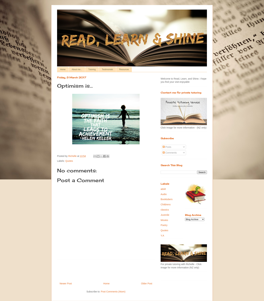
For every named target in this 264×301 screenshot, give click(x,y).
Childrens (166, 204)
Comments (170, 152)
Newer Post (66, 283)
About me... (77, 69)
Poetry (164, 225)
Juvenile (165, 215)
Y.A (162, 235)
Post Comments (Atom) (113, 291)
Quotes (69, 161)
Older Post (146, 283)
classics (165, 209)
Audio (164, 194)
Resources (124, 69)
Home (62, 69)
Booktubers (167, 199)
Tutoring (92, 69)
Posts (167, 147)
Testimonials (107, 69)
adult (163, 189)
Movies (164, 220)
